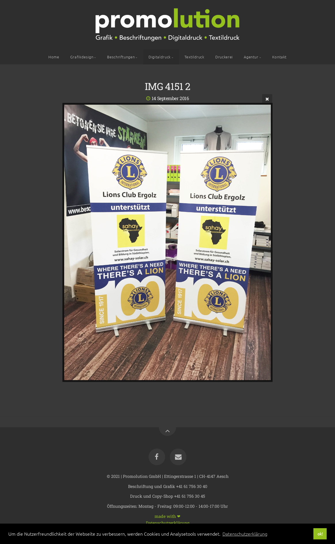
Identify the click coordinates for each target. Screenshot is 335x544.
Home (53, 57)
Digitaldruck (160, 57)
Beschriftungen (121, 57)
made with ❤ (167, 516)
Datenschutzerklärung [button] (244, 533)
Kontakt (279, 57)
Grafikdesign (82, 57)
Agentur (251, 57)
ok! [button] (320, 534)
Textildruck (194, 57)
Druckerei (224, 57)
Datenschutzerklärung (167, 522)
